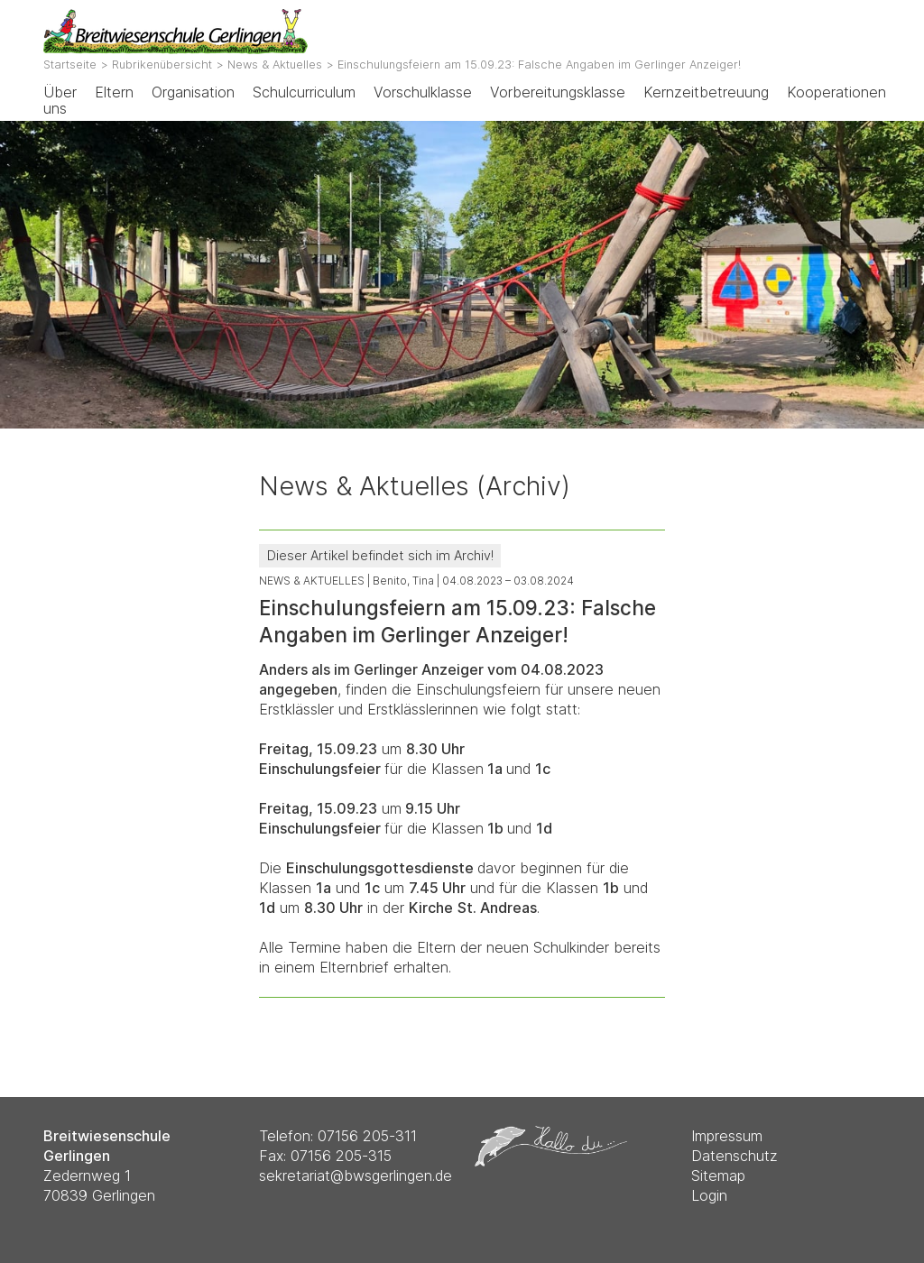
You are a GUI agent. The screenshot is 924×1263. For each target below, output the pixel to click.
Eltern (114, 92)
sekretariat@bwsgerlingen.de (355, 1175)
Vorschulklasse (423, 92)
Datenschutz (734, 1156)
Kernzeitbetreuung (706, 92)
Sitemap (718, 1175)
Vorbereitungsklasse (557, 92)
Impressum (726, 1136)
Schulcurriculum (304, 92)
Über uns (60, 100)
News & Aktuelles (274, 64)
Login (709, 1195)
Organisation (193, 92)
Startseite (70, 64)
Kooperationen (836, 92)
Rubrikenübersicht (162, 64)
